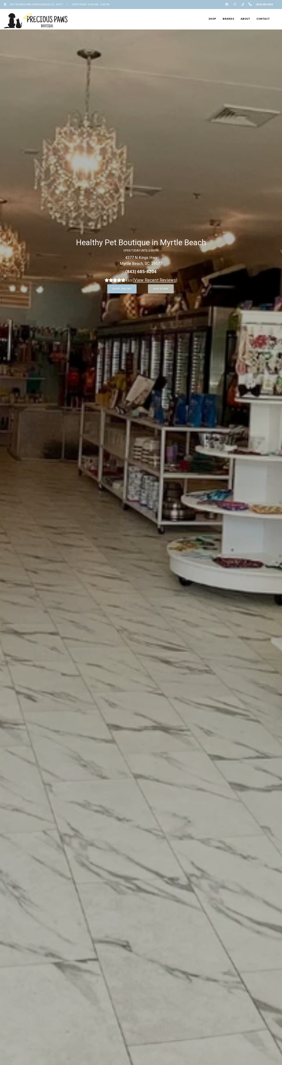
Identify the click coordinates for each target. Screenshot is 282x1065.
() (155, 280)
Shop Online (121, 288)
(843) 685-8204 (141, 271)
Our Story (161, 288)
